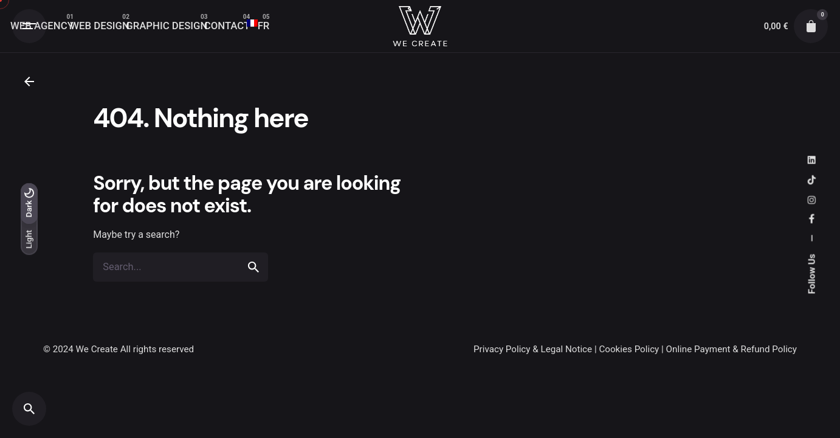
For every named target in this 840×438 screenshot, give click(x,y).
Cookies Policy (629, 349)
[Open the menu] (29, 26)
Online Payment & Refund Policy (731, 349)
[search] (253, 276)
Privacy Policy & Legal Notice (532, 349)
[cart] (811, 26)
